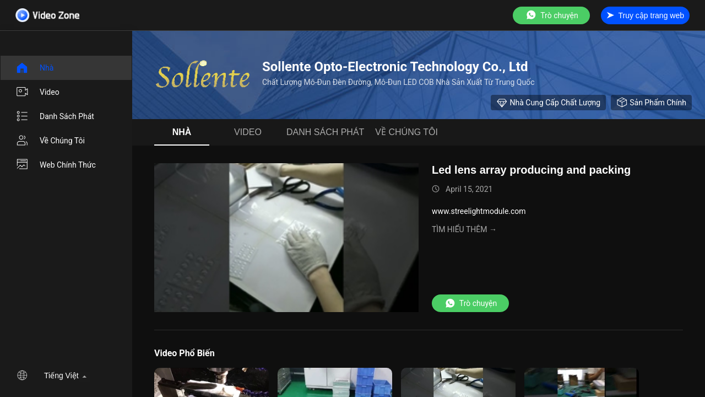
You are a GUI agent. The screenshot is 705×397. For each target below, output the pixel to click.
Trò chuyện (551, 15)
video (37, 92)
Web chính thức (55, 164)
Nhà (34, 67)
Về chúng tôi (50, 140)
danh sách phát (54, 116)
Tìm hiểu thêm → (464, 229)
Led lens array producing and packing (531, 170)
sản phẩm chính (651, 102)
